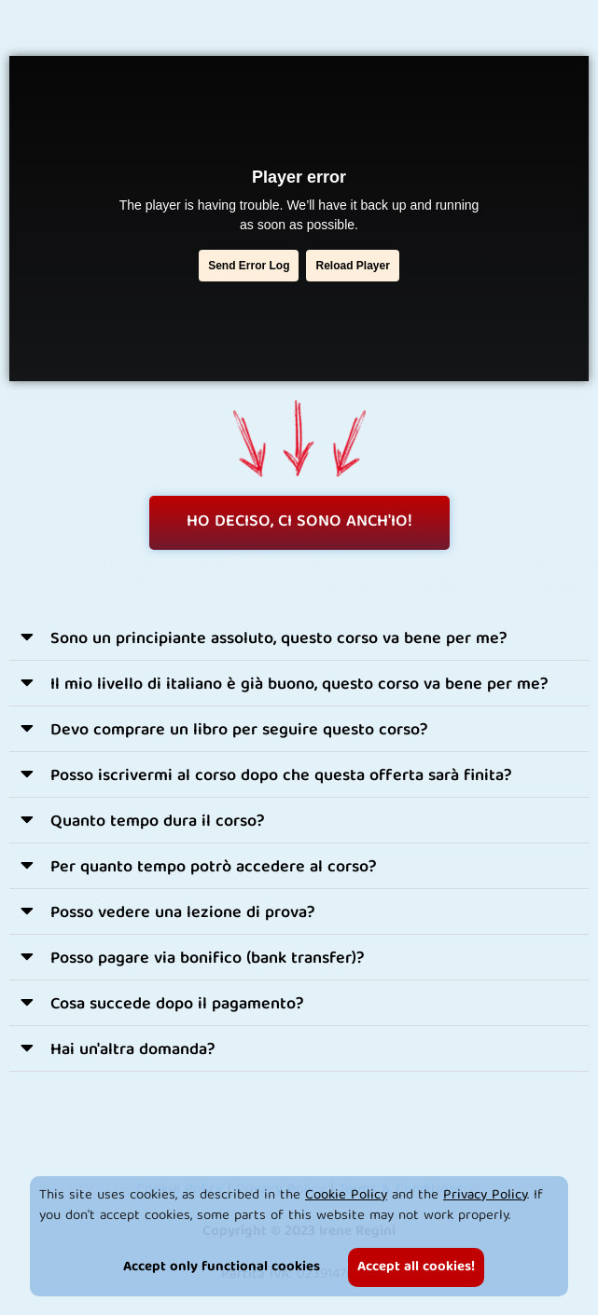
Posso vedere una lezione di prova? (182, 913)
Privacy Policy (485, 1196)
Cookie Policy (346, 1196)
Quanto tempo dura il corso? (157, 822)
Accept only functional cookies (221, 1267)
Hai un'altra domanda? (133, 1050)
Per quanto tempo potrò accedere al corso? (213, 868)
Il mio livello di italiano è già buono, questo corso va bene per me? (299, 685)
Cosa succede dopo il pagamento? (177, 1005)
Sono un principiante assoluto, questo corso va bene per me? (279, 639)
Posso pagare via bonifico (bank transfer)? (207, 959)
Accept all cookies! (416, 1267)
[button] (299, 638)
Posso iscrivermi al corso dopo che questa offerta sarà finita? (281, 776)
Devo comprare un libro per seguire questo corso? (239, 731)
